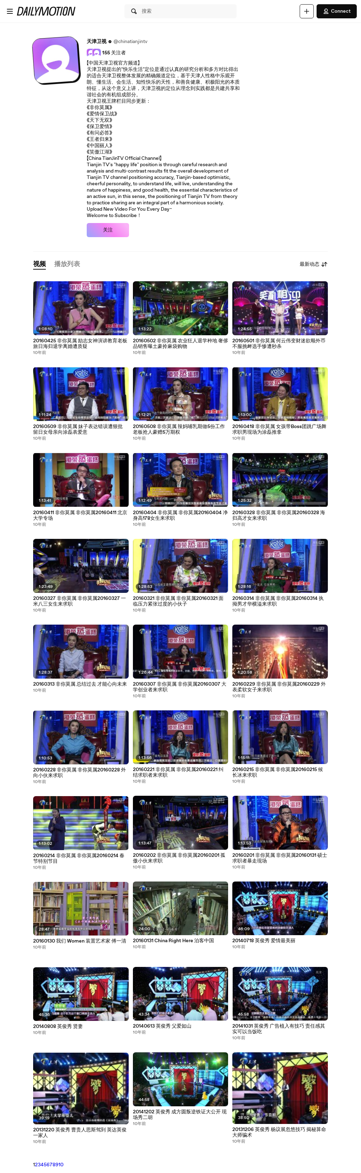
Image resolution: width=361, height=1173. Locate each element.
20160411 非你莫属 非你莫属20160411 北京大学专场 (80, 515)
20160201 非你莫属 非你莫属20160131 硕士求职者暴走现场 (279, 858)
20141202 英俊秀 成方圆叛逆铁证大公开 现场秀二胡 (180, 1114)
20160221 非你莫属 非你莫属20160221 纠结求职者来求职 (178, 772)
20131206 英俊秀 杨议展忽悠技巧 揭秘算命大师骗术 (279, 1132)
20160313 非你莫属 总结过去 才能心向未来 (80, 684)
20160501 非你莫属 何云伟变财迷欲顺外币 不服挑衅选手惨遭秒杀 (278, 343)
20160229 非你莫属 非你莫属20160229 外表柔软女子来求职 (279, 687)
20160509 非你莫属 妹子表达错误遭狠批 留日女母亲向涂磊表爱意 (78, 429)
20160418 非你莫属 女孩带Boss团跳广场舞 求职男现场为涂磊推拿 (279, 429)
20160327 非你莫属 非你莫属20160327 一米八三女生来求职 (79, 601)
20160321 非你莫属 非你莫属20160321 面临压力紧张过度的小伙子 (178, 601)
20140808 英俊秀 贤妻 (58, 1026)
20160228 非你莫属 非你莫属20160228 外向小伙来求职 (79, 772)
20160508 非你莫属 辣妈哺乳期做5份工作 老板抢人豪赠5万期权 (179, 429)
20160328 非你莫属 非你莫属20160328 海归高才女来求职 (278, 515)
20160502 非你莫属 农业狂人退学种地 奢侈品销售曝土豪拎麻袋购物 (180, 343)
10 (61, 1165)
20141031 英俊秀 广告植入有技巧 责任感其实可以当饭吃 (278, 1029)
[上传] (307, 11)
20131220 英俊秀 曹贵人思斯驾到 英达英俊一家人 (80, 1132)
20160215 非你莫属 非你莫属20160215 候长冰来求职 (277, 772)
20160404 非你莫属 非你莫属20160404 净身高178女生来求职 (180, 515)
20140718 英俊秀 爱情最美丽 (263, 941)
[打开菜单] (10, 11)
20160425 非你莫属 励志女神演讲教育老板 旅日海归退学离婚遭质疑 (80, 343)
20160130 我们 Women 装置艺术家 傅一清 (79, 941)
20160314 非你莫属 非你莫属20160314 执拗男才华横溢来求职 (278, 601)
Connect (337, 11)
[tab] (39, 264)
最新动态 (314, 264)
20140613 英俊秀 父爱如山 (162, 1026)
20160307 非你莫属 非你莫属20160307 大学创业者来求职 (179, 687)
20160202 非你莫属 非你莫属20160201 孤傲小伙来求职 (179, 858)
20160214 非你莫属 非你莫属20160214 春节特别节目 (78, 858)
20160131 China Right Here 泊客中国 (173, 941)
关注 (108, 230)
